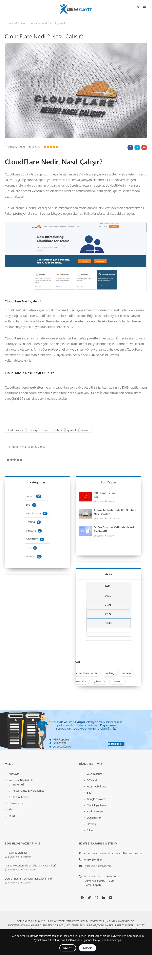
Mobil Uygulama (96, 805)
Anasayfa (13, 23)
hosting (33, 430)
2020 (108, 595)
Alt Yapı (91, 830)
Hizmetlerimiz (17, 803)
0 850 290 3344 (92, 859)
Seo (31, 504)
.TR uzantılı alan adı (104, 495)
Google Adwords (96, 799)
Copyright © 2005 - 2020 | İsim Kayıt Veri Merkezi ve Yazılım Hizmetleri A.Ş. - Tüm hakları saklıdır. (76, 921)
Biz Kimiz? (18, 784)
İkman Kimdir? (21, 797)
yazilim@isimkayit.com (97, 865)
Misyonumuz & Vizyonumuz (28, 790)
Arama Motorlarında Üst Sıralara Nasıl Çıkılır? (115, 512)
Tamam (87, 947)
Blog (23, 23)
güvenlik (71, 430)
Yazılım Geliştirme (97, 811)
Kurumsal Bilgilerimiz (20, 780)
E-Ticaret (92, 780)
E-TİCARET (35, 539)
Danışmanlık (94, 817)
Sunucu (34, 146)
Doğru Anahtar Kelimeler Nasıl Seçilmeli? (114, 529)
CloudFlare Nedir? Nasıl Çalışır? (47, 23)
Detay (67, 947)
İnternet (34, 556)
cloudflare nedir (15, 430)
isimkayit (34, 530)
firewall (85, 430)
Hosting (33, 521)
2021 (108, 604)
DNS (31, 547)
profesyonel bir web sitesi (66, 349)
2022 (108, 614)
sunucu (45, 430)
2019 (108, 586)
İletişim (13, 815)
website (58, 430)
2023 (108, 623)
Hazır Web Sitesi (96, 786)
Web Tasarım (37, 513)
